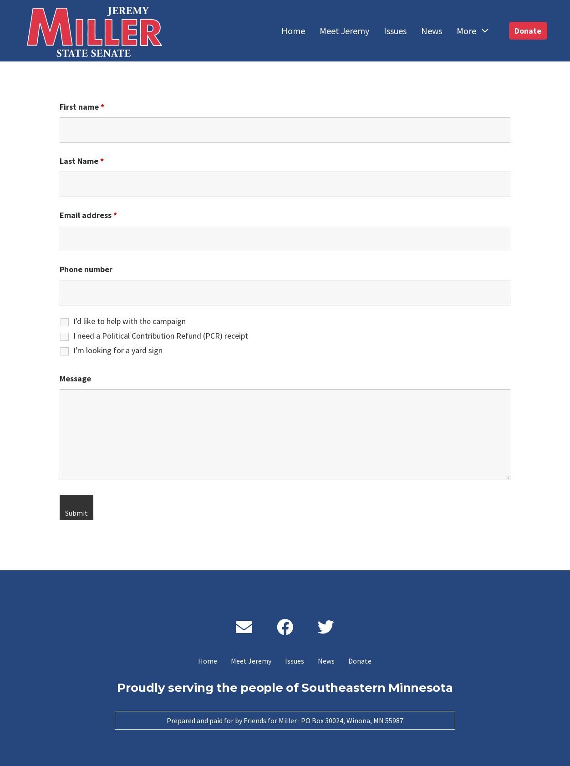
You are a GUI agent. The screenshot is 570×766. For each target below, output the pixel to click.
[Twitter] (325, 627)
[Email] (244, 627)
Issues (294, 660)
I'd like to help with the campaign (129, 321)
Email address (88, 215)
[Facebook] (285, 627)
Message (75, 378)
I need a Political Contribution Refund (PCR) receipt (160, 335)
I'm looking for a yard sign (118, 350)
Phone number (86, 269)
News (326, 660)
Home (207, 660)
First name (82, 106)
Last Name (82, 161)
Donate (360, 660)
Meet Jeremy (251, 660)
